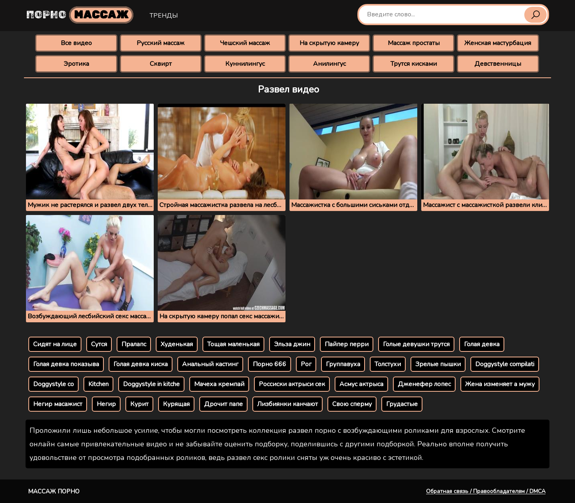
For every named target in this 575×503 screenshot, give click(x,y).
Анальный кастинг (210, 364)
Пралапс (133, 344)
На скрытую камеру (329, 43)
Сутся (99, 344)
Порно (79, 15)
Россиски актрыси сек (292, 384)
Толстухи (388, 364)
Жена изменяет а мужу (500, 384)
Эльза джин (292, 344)
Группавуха (343, 364)
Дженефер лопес (424, 384)
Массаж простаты (414, 43)
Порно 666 (269, 364)
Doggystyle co (53, 384)
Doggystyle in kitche (151, 384)
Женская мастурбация (497, 43)
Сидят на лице (55, 344)
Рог (306, 364)
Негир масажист (57, 404)
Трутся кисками (414, 63)
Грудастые (402, 404)
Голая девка (482, 344)
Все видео (76, 43)
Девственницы (497, 63)
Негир (106, 404)
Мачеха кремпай (219, 384)
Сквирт (161, 63)
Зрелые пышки (438, 364)
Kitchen (98, 384)
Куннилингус (245, 63)
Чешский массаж (245, 43)
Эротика (76, 63)
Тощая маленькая (233, 344)
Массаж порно (53, 491)
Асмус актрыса (361, 384)
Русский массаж (160, 43)
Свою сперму (352, 404)
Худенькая (177, 344)
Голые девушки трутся (416, 344)
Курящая (176, 404)
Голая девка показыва (66, 364)
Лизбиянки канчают (287, 404)
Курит (139, 404)
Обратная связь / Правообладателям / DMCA (485, 491)
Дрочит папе (223, 404)
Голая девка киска (140, 364)
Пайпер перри (347, 344)
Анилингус (329, 63)
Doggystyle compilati (504, 364)
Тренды (164, 15)
